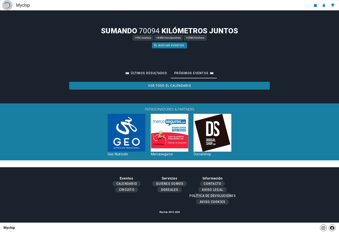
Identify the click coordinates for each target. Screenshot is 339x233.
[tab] (146, 73)
